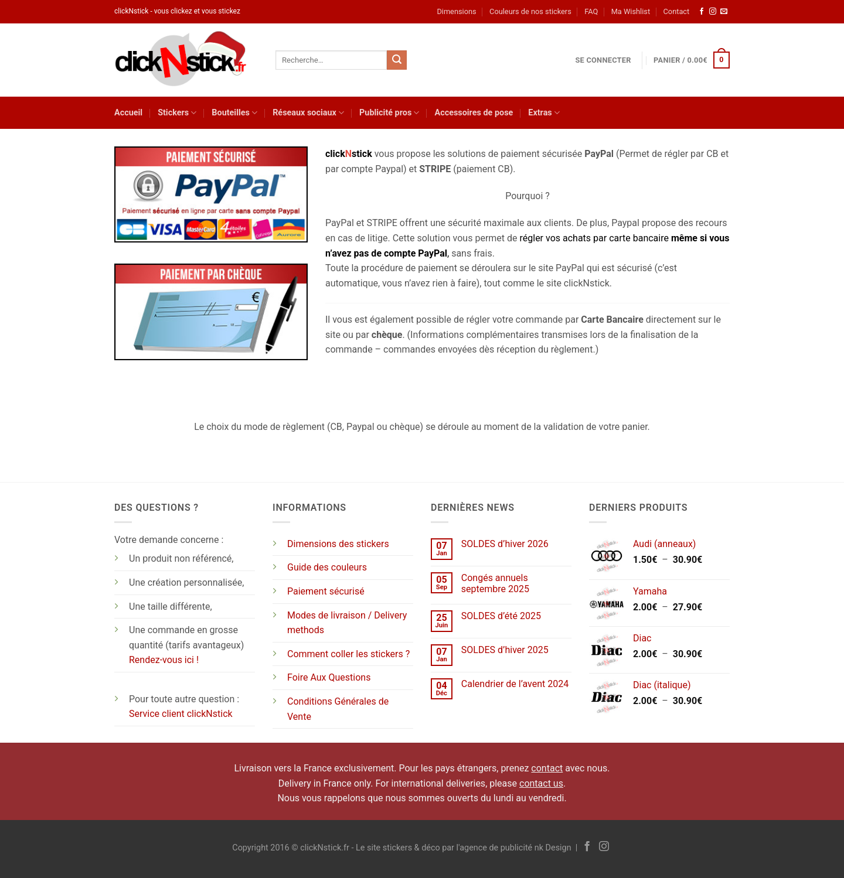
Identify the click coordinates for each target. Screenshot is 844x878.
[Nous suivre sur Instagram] (712, 12)
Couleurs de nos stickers (530, 11)
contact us (541, 783)
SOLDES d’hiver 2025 (505, 649)
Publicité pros (389, 112)
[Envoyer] (397, 60)
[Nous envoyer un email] (723, 12)
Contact (676, 11)
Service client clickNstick (181, 713)
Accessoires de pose (473, 113)
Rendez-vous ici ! (164, 659)
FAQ (591, 11)
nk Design (553, 848)
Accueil (128, 113)
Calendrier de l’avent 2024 (515, 683)
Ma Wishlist (630, 11)
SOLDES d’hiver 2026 (505, 543)
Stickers (177, 112)
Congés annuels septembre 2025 (495, 583)
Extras (544, 112)
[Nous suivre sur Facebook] (701, 12)
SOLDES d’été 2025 (501, 615)
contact (547, 768)
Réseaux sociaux (308, 112)
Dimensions (456, 11)
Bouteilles (234, 112)
